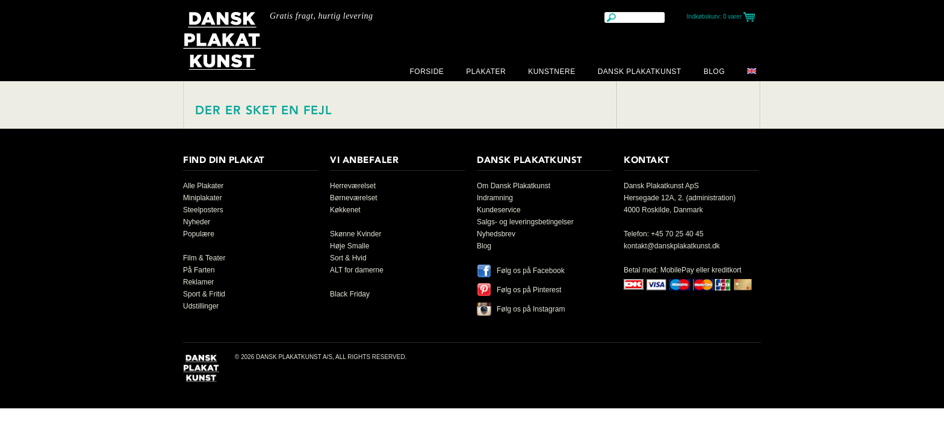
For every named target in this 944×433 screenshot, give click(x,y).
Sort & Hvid (348, 258)
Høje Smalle (349, 246)
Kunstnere (552, 71)
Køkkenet (345, 210)
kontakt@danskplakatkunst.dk (672, 246)
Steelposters (203, 210)
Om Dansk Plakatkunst (513, 186)
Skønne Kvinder (355, 234)
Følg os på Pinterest (529, 290)
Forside (426, 71)
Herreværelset (353, 186)
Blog (714, 71)
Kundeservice (499, 210)
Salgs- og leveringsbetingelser (525, 222)
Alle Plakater (203, 186)
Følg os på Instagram (531, 309)
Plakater (486, 71)
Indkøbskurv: (714, 16)
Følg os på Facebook (531, 270)
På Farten (199, 270)
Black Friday (350, 294)
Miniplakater (202, 198)
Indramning (495, 198)
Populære (198, 234)
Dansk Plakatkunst (640, 71)
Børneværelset (353, 198)
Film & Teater (204, 258)
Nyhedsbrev (496, 234)
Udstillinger (201, 306)
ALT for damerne (357, 270)
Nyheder (196, 222)
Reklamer (198, 282)
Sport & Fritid (204, 294)
